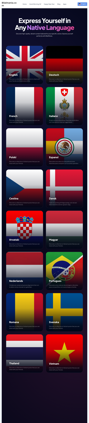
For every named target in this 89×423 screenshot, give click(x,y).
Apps (64, 4)
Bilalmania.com (9, 4)
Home (25, 4)
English (82, 4)
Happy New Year (49, 4)
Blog (58, 4)
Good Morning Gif (35, 4)
